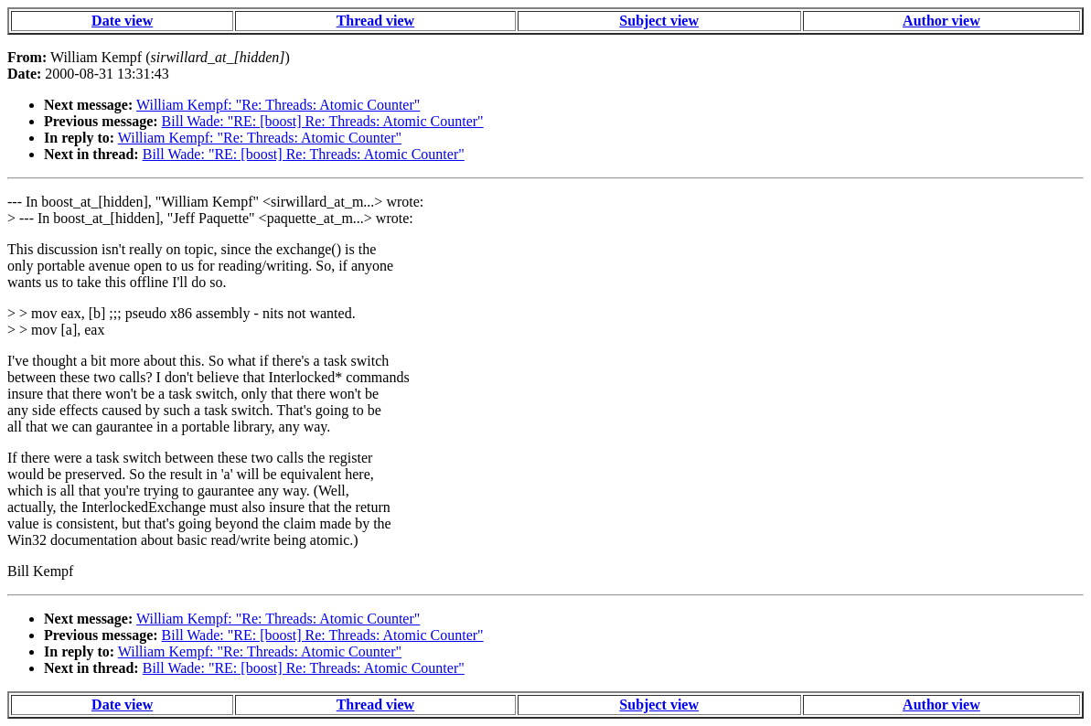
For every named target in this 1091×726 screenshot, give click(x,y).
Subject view (659, 20)
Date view (122, 20)
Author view (941, 20)
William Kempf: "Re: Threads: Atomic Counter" (278, 104)
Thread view (375, 20)
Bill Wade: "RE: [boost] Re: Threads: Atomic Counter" (323, 121)
